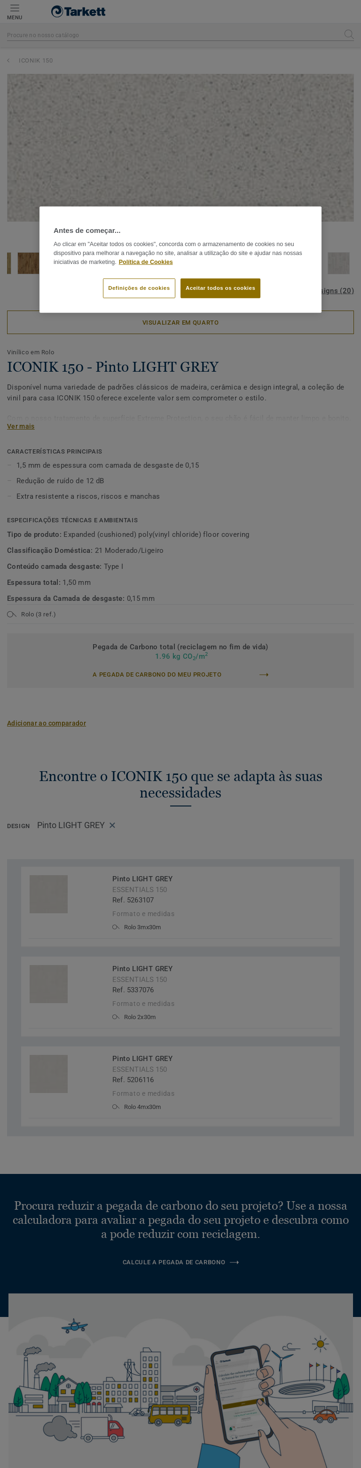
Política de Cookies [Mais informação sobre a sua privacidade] (146, 262)
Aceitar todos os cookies (220, 287)
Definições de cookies (139, 287)
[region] (180, 260)
